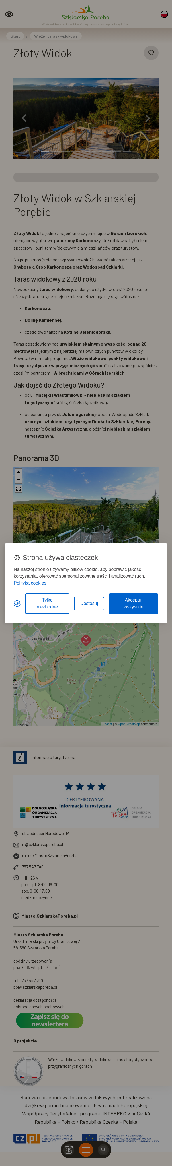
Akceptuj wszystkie (133, 603)
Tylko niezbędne (47, 603)
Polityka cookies (30, 583)
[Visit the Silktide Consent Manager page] (17, 603)
